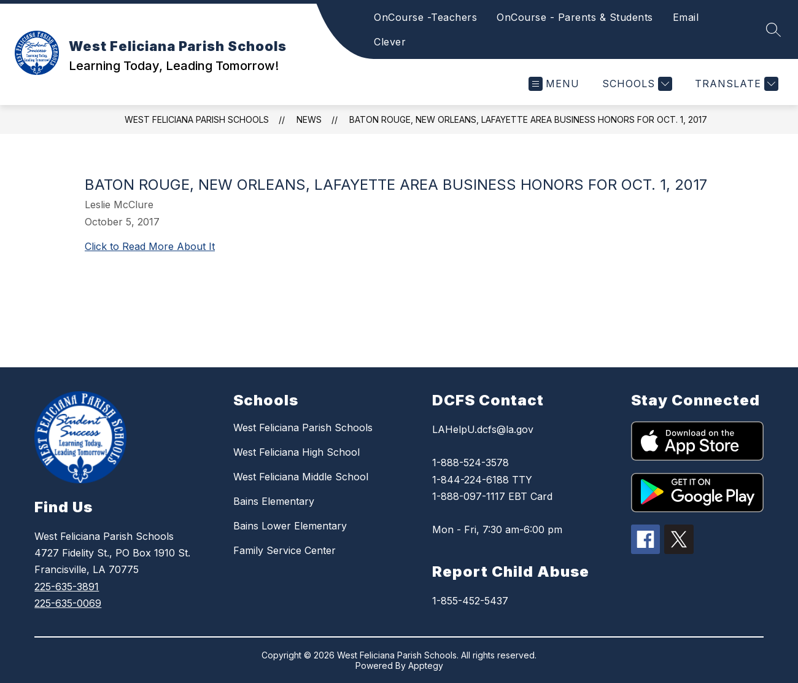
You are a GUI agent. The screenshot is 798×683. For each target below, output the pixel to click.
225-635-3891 (66, 586)
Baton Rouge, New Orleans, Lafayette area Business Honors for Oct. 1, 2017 (528, 119)
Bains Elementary (273, 501)
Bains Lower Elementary (290, 526)
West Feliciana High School (296, 452)
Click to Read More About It (150, 246)
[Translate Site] (735, 84)
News (309, 119)
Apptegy (425, 665)
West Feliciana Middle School (300, 476)
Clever (390, 42)
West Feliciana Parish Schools (197, 119)
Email (686, 17)
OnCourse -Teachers (425, 17)
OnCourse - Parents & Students (575, 17)
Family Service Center (284, 550)
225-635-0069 (67, 603)
